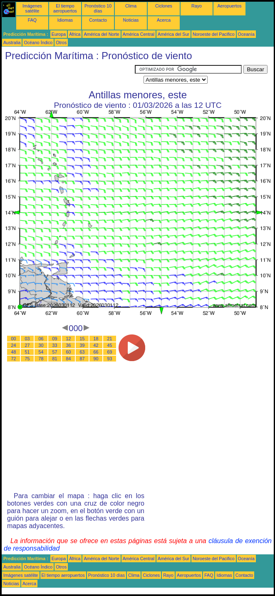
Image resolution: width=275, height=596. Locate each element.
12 (68, 338)
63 (82, 351)
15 (82, 338)
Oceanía (246, 34)
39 (82, 345)
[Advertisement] (68, 75)
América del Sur (173, 34)
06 (41, 338)
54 (41, 351)
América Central (138, 34)
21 (109, 338)
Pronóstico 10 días (97, 8)
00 (13, 338)
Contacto (98, 19)
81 (54, 358)
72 (13, 358)
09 (54, 338)
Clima (130, 5)
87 (82, 358)
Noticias (131, 19)
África (74, 34)
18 (96, 338)
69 (109, 351)
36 (68, 345)
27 (27, 345)
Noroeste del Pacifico (214, 34)
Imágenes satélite (32, 8)
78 (41, 358)
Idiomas (65, 19)
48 (13, 351)
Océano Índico (38, 42)
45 (109, 345)
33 (54, 345)
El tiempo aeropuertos (65, 8)
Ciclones (163, 5)
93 (109, 358)
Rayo (196, 5)
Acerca (164, 19)
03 (27, 338)
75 (27, 358)
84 (68, 358)
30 (41, 345)
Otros (61, 42)
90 (96, 358)
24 (13, 345)
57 (54, 351)
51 (27, 351)
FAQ (32, 19)
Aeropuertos (229, 5)
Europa (59, 34)
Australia (11, 42)
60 (68, 351)
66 (96, 351)
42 (96, 345)
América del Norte (101, 34)
